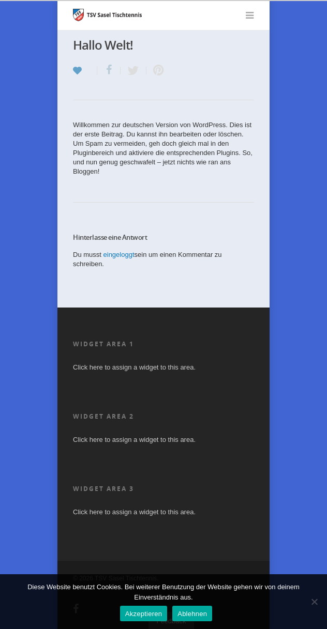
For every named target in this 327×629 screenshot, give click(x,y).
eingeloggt (119, 254)
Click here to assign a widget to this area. (134, 367)
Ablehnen (192, 614)
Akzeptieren (143, 614)
